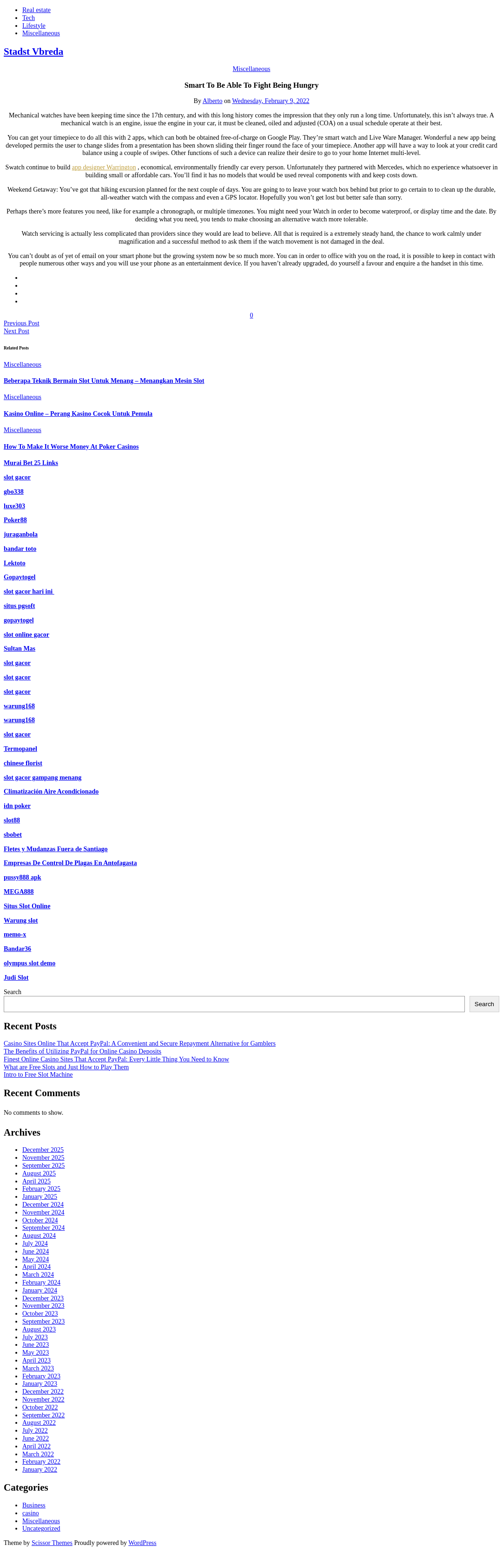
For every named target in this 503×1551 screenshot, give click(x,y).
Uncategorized (41, 1528)
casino (30, 1513)
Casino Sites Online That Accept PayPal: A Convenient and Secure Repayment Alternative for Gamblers (140, 1043)
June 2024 (35, 1251)
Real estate (36, 9)
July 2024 (35, 1243)
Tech (28, 17)
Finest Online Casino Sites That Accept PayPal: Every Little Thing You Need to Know (116, 1059)
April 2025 (36, 1181)
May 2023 (35, 1352)
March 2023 (38, 1368)
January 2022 (39, 1469)
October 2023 (40, 1313)
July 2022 (35, 1430)
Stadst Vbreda (33, 51)
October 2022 (40, 1407)
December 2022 (43, 1391)
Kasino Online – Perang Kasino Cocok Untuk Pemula (78, 413)
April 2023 (36, 1360)
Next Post (16, 331)
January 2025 (39, 1196)
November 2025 (43, 1157)
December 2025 (43, 1149)
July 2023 (35, 1337)
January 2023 (39, 1383)
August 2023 (39, 1329)
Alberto (213, 100)
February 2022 (41, 1461)
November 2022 (43, 1399)
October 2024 (40, 1220)
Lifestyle (34, 25)
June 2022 (35, 1438)
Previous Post (22, 323)
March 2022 (38, 1454)
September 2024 (43, 1227)
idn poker (17, 805)
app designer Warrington (104, 167)
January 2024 (39, 1290)
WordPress (142, 1542)
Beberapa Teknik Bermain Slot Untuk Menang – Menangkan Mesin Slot (104, 380)
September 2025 (43, 1165)
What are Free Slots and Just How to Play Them (66, 1067)
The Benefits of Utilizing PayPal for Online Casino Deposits (82, 1051)
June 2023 (35, 1344)
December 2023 (43, 1298)
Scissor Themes (52, 1542)
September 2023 (43, 1321)
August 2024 (39, 1235)
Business (34, 1505)
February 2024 (41, 1282)
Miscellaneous (41, 33)
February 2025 (41, 1188)
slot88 (12, 820)
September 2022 (43, 1415)
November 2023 (43, 1305)
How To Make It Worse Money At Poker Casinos (71, 446)
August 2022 (39, 1422)
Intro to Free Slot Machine (38, 1074)
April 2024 (36, 1266)
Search (12, 992)
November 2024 (43, 1212)
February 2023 (41, 1376)
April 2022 (36, 1446)
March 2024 (38, 1274)
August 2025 (39, 1173)
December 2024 (43, 1204)
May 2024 (35, 1259)
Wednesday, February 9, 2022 (270, 100)
